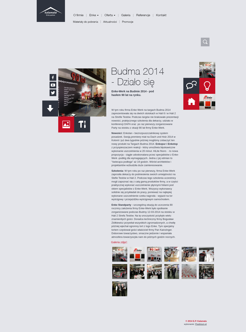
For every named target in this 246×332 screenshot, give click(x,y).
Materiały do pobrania (85, 21)
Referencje (143, 15)
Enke (94, 15)
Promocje (127, 21)
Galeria (125, 15)
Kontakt (161, 15)
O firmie (78, 15)
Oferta (110, 15)
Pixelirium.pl (201, 324)
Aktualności (110, 21)
